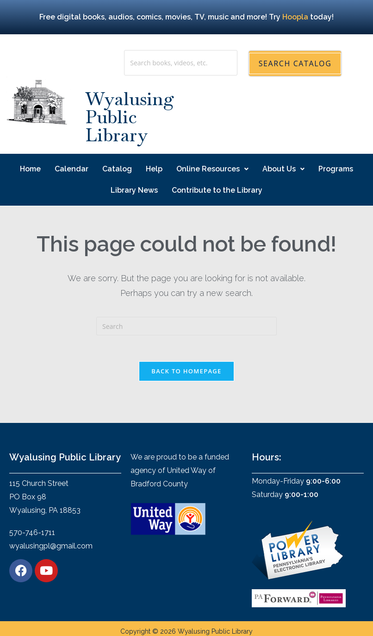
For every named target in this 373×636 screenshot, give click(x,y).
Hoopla (295, 17)
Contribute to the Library (217, 190)
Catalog (117, 168)
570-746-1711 (32, 534)
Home (30, 168)
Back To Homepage (186, 373)
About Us (283, 168)
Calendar (71, 168)
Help (154, 168)
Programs (335, 168)
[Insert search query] (186, 326)
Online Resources (212, 168)
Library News (134, 190)
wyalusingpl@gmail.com (51, 548)
